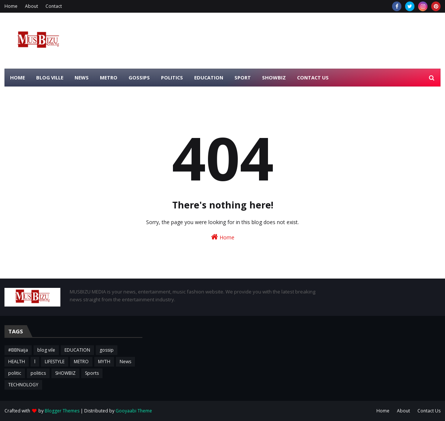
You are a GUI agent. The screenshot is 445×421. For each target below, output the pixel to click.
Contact (53, 6)
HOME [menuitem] (17, 77)
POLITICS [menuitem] (172, 77)
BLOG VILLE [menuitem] (49, 77)
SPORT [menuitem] (242, 77)
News (125, 361)
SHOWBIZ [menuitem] (274, 77)
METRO (81, 361)
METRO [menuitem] (108, 77)
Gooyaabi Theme (134, 411)
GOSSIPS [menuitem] (139, 77)
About (31, 6)
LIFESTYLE (54, 361)
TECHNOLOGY (23, 384)
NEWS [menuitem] (82, 77)
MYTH (104, 361)
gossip (107, 350)
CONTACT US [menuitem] (313, 77)
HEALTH (16, 361)
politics (38, 373)
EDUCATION (77, 350)
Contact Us (429, 411)
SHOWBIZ (65, 373)
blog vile (46, 350)
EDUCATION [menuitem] (208, 77)
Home (11, 6)
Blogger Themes (62, 411)
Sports (92, 373)
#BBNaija (18, 350)
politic (14, 373)
